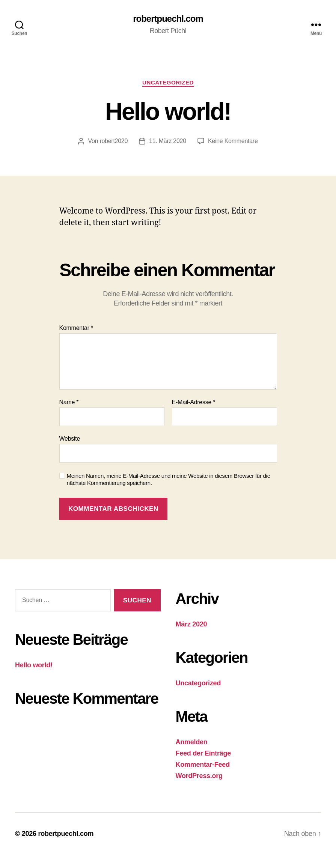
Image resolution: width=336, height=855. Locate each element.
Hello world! (34, 665)
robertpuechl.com (168, 18)
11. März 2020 (167, 141)
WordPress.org (199, 776)
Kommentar (76, 328)
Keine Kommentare (233, 141)
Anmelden (192, 742)
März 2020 (191, 624)
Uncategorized (168, 82)
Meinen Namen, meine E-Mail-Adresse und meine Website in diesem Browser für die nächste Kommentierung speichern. (168, 479)
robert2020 (113, 141)
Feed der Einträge (203, 753)
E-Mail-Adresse (193, 402)
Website (69, 438)
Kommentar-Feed (203, 764)
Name (69, 402)
